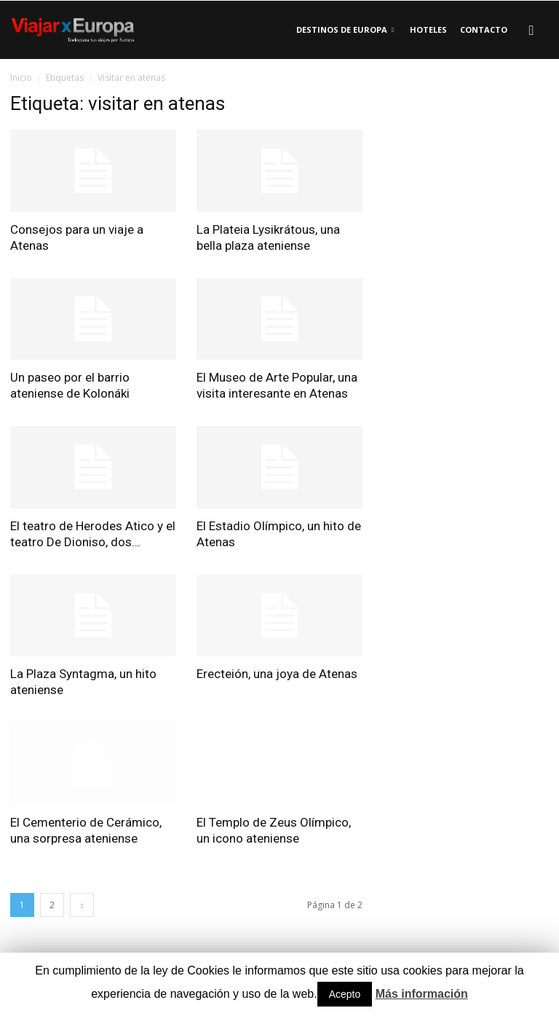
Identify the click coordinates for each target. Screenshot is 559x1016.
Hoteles (428, 29)
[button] (531, 29)
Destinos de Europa (345, 29)
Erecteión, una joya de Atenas (277, 673)
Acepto (345, 994)
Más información (422, 994)
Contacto (483, 29)
